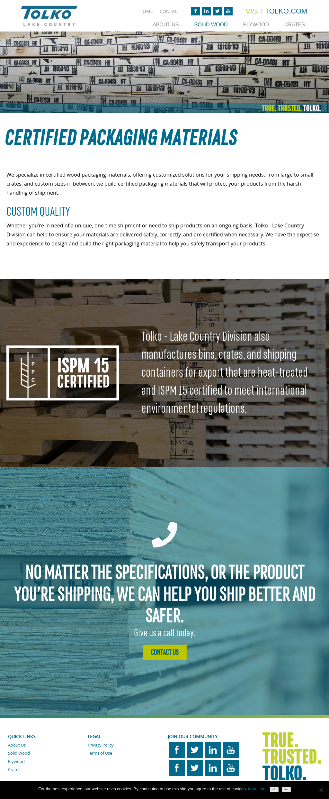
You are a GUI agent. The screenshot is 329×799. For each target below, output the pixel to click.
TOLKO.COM (276, 11)
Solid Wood (210, 24)
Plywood (256, 24)
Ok (274, 789)
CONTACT (170, 11)
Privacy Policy (101, 745)
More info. (257, 788)
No (286, 789)
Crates (294, 24)
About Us (166, 24)
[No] (321, 790)
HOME (146, 11)
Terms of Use (100, 753)
